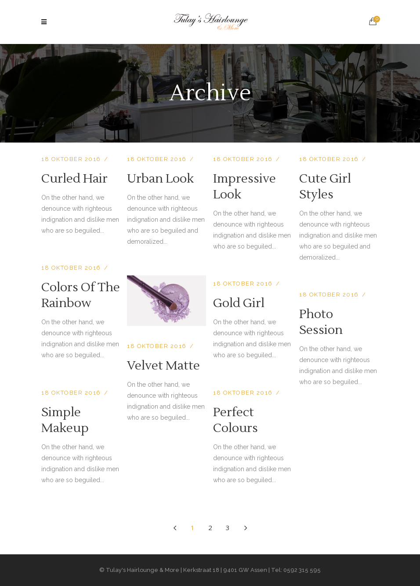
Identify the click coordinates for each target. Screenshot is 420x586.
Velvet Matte (163, 366)
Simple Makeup (65, 420)
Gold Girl (238, 303)
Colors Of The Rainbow (80, 295)
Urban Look (160, 179)
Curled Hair (74, 179)
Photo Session (321, 322)
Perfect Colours (235, 420)
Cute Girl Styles (325, 186)
